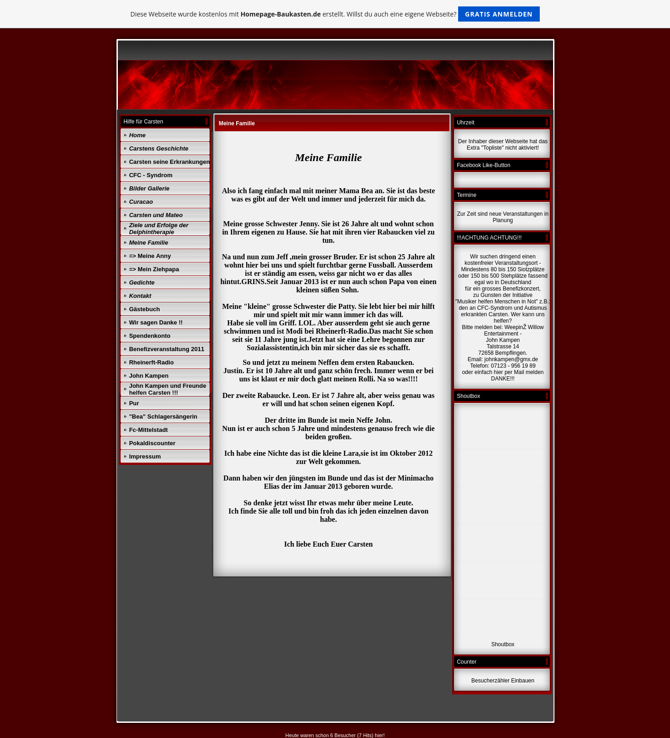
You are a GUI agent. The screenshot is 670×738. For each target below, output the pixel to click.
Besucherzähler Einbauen (502, 680)
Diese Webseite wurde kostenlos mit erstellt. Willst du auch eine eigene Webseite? (335, 14)
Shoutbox (503, 644)
